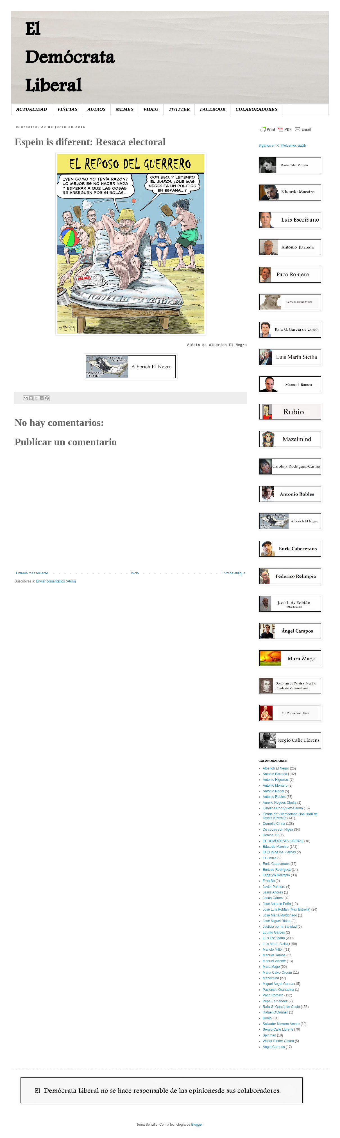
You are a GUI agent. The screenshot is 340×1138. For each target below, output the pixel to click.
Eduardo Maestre (276, 847)
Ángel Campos (274, 1047)
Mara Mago (271, 967)
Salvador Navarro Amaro (281, 1024)
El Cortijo (269, 858)
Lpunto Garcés (274, 932)
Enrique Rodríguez (277, 870)
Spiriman (269, 1035)
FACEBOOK (212, 109)
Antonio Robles (274, 797)
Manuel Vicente (274, 961)
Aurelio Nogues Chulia (279, 803)
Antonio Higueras (276, 780)
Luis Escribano (274, 938)
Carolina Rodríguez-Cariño (283, 808)
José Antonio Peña (277, 904)
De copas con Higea (278, 829)
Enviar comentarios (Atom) (56, 581)
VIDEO (150, 109)
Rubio (267, 1018)
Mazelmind (271, 978)
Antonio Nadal (273, 791)
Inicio (135, 573)
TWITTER (179, 109)
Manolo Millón (273, 950)
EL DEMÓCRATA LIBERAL (283, 841)
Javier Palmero (274, 887)
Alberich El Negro (276, 768)
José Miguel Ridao (277, 921)
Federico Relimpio (276, 875)
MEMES (124, 109)
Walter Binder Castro (278, 1041)
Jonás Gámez (273, 898)
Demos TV (270, 835)
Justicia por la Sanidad (280, 927)
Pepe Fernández (275, 1001)
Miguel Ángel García (278, 984)
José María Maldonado (280, 915)
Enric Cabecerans (276, 864)
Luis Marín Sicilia (275, 944)
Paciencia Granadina (278, 990)
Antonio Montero (275, 785)
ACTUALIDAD (31, 109)
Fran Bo (269, 881)
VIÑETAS (67, 109)
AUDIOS (96, 109)
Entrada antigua (233, 573)
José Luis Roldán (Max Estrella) (286, 909)
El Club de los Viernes (279, 852)
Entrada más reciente (32, 573)
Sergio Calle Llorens (278, 1029)
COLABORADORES (256, 109)
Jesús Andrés (273, 892)
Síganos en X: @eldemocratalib (282, 146)
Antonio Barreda (275, 774)
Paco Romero (273, 995)
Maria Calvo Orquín (277, 973)
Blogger (197, 1125)
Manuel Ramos (274, 955)
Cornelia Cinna (274, 824)
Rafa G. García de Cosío (281, 1007)
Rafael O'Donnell (275, 1012)
